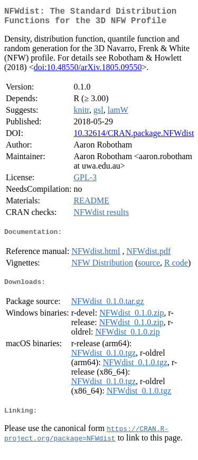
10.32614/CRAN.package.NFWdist (133, 137)
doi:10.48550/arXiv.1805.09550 (88, 71)
